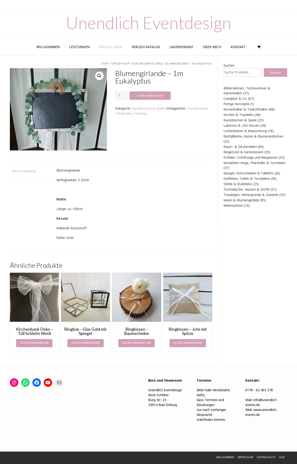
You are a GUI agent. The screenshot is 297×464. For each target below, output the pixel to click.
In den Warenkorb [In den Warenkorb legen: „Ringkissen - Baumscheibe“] (136, 343)
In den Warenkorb (150, 95)
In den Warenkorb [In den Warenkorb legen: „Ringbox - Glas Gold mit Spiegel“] (85, 343)
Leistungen (79, 47)
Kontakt (238, 47)
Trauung (140, 113)
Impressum (245, 457)
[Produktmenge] (121, 96)
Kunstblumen (197, 109)
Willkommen (48, 47)
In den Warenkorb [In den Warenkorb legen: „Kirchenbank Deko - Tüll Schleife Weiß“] (34, 343)
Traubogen (123, 113)
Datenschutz (266, 457)
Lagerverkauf (181, 47)
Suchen (228, 66)
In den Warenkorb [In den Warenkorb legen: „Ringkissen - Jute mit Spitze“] (187, 343)
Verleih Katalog (146, 47)
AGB (282, 457)
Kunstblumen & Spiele (148, 109)
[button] (99, 76)
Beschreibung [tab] (23, 171)
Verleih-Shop (110, 47)
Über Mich (212, 47)
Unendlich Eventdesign (148, 22)
